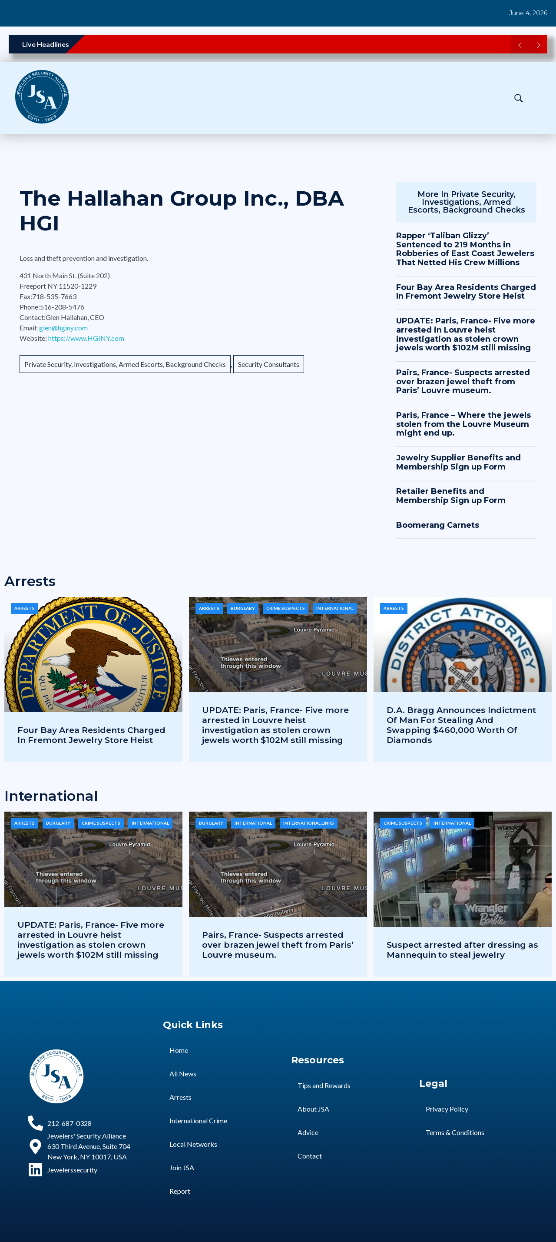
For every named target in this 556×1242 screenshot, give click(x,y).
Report (179, 1191)
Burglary (243, 608)
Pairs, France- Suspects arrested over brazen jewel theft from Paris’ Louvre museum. (463, 381)
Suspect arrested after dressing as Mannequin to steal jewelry (462, 949)
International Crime (198, 1120)
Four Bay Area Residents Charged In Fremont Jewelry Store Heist (466, 292)
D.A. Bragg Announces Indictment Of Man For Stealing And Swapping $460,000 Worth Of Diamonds (461, 725)
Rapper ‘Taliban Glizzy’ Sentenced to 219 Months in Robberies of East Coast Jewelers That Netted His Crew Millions (465, 249)
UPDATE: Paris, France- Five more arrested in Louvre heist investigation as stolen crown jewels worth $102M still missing (465, 334)
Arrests (24, 608)
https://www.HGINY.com (86, 338)
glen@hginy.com (63, 327)
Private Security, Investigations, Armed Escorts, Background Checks (125, 364)
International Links (308, 823)
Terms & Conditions (455, 1132)
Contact (310, 1156)
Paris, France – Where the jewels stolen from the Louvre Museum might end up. (463, 424)
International (335, 608)
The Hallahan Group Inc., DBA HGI (182, 211)
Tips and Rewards (324, 1085)
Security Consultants (268, 364)
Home (178, 1050)
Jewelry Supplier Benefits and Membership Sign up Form (458, 462)
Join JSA (181, 1167)
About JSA (313, 1109)
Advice (308, 1132)
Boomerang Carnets (437, 525)
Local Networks (193, 1144)
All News (182, 1073)
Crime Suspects (285, 608)
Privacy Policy (447, 1109)
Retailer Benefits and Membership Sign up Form (451, 495)
